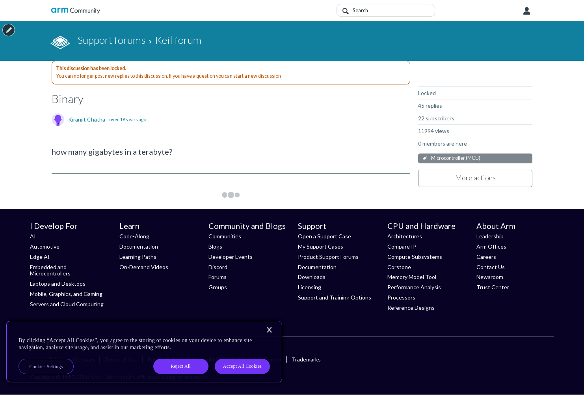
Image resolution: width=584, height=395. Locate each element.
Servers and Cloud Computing (67, 304)
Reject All (181, 366)
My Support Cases (320, 246)
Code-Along (134, 236)
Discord (217, 267)
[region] (144, 351)
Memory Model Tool (411, 276)
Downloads (311, 276)
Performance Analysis (414, 287)
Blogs (215, 246)
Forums (217, 276)
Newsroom (489, 276)
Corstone (399, 267)
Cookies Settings (46, 366)
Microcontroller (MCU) (455, 158)
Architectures (404, 236)
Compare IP (402, 246)
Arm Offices (491, 246)
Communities (224, 236)
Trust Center (492, 287)
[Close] (269, 330)
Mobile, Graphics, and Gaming (66, 293)
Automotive (45, 246)
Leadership (490, 236)
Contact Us (490, 267)
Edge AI (40, 256)
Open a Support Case (324, 236)
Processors (401, 297)
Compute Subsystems (414, 256)
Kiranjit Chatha (86, 119)
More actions (475, 177)
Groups (217, 287)
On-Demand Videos (143, 267)
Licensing (309, 287)
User (527, 11)
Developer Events (230, 256)
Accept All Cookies (242, 366)
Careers (486, 256)
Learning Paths (137, 256)
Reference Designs (411, 307)
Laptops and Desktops (58, 283)
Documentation (138, 246)
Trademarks (306, 359)
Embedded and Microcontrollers (50, 270)
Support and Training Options (334, 297)
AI (33, 236)
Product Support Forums (328, 256)
